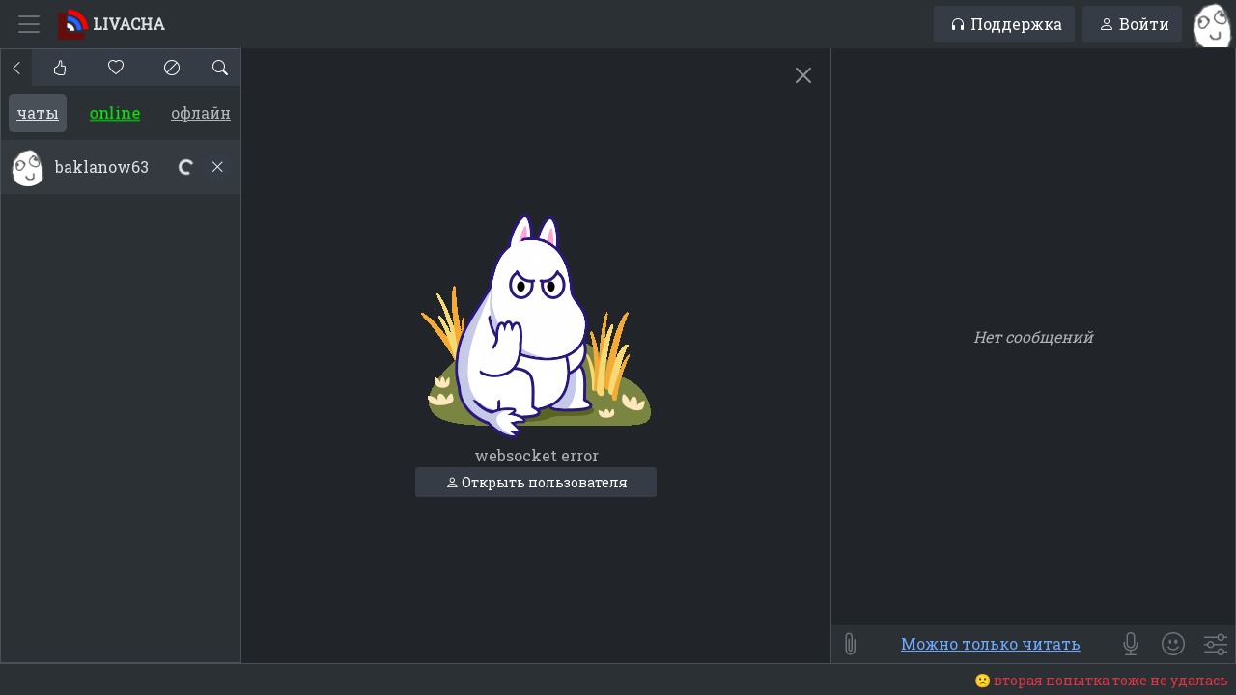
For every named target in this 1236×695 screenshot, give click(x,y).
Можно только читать (991, 643)
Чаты (37, 112)
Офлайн (201, 112)
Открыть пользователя (536, 482)
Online (115, 112)
